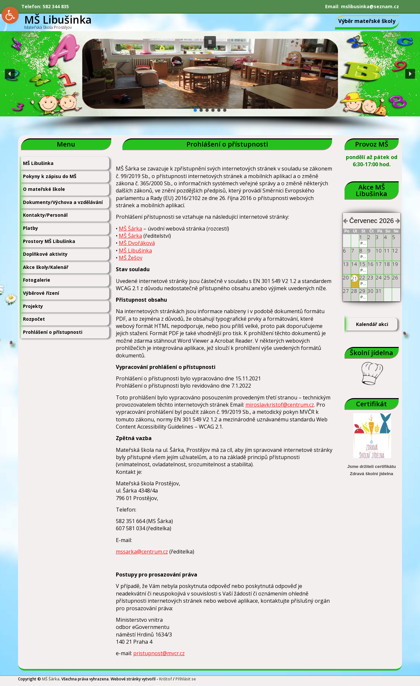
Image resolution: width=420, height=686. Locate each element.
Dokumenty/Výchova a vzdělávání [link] (63, 202)
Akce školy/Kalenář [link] (45, 267)
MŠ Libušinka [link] (38, 163)
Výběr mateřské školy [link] (366, 21)
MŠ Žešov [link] (130, 257)
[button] (210, 42)
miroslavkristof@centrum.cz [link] (279, 404)
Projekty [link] (33, 306)
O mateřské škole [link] (44, 189)
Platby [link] (30, 228)
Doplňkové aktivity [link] (45, 254)
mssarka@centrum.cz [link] (142, 551)
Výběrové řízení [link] (41, 293)
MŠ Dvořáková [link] (137, 243)
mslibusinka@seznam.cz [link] (370, 6)
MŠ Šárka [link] (130, 228)
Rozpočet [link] (34, 319)
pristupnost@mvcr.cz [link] (159, 653)
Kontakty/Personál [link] (45, 215)
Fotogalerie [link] (36, 280)
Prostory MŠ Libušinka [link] (49, 241)
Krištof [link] (165, 679)
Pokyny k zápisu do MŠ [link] (49, 176)
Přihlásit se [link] (186, 679)
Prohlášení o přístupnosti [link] (52, 332)
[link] (10, 15)
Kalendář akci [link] (372, 324)
